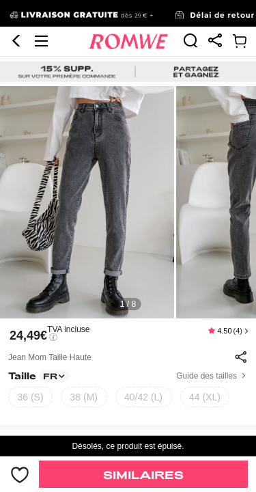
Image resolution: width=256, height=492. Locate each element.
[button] (16, 14)
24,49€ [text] (28, 279)
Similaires (143, 474)
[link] (190, 13)
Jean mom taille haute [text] (49, 301)
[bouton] (19, 474)
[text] (128, 146)
